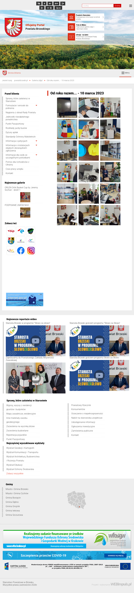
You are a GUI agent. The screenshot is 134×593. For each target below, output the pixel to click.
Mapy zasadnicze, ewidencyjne (21, 413)
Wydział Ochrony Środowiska (20, 469)
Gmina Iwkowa (13, 510)
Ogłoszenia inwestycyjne (83, 426)
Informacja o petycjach (16, 141)
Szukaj (117, 6)
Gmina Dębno (12, 502)
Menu (126, 73)
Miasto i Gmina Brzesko (17, 489)
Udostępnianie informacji (83, 422)
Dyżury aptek (12, 132)
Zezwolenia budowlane (17, 430)
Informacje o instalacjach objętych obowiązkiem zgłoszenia (18, 148)
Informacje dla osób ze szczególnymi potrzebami (18, 156)
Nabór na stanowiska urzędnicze (86, 418)
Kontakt (9, 173)
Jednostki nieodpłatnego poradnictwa (17, 118)
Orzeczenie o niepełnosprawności (87, 413)
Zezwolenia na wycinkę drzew (20, 426)
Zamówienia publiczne (82, 430)
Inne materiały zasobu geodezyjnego (16, 420)
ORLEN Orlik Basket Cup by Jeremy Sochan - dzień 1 (21, 188)
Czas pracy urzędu (14, 169)
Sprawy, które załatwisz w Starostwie (18, 99)
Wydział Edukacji (14, 465)
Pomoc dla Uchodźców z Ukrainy (17, 163)
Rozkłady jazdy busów (16, 128)
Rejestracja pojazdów (16, 435)
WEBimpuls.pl (121, 584)
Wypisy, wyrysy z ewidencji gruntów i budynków (19, 407)
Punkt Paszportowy (15, 123)
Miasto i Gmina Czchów (17, 493)
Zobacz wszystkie (14, 473)
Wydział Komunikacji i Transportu (22, 452)
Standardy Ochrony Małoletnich (21, 136)
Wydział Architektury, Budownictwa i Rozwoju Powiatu (22, 458)
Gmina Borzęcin (13, 497)
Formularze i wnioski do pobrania (17, 106)
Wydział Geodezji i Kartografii (20, 448)
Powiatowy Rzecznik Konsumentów (81, 407)
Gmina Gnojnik (13, 506)
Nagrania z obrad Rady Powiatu (21, 112)
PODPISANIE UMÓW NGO (17, 205)
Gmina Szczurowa (14, 515)
